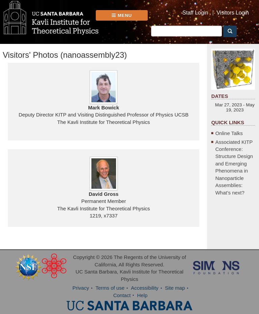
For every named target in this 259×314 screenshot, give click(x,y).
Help (142, 295)
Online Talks (228, 133)
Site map (175, 288)
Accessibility (145, 288)
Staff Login (195, 13)
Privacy (81, 288)
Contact (122, 295)
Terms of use (109, 288)
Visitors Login (233, 13)
